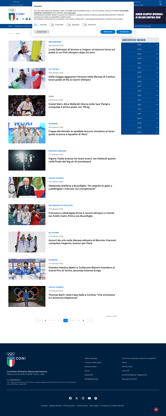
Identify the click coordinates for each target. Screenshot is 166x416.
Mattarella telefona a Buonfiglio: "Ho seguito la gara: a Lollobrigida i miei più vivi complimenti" (82, 187)
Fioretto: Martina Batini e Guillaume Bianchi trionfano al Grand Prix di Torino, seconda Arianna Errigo (80, 270)
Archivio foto (127, 367)
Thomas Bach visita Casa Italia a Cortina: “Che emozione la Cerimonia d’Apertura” (81, 296)
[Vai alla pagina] (45, 320)
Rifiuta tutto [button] (108, 32)
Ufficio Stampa (91, 358)
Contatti (44, 406)
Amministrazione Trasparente (134, 375)
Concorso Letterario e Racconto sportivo (139, 358)
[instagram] (22, 17)
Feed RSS (89, 375)
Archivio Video (91, 367)
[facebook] (16, 17)
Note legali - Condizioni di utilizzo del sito (106, 406)
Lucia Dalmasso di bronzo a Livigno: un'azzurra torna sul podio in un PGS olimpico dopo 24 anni (82, 52)
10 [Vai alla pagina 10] (52, 320)
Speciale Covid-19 (129, 379)
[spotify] (28, 17)
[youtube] (25, 17)
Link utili (125, 371)
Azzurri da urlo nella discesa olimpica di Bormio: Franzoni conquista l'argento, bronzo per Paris (81, 243)
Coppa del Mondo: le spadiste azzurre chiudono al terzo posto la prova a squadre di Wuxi (82, 132)
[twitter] (19, 19)
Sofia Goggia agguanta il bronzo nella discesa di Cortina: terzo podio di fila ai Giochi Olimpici (82, 78)
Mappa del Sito (55, 406)
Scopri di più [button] (41, 32)
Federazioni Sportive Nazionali (27, 26)
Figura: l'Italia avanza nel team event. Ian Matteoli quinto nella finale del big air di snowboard (78, 161)
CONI (10, 26)
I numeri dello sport (93, 362)
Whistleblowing (91, 379)
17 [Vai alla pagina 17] (76, 320)
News (124, 362)
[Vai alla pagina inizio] (38, 320)
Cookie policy (82, 406)
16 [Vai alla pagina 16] (73, 320)
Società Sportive (136, 2)
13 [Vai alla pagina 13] (61, 320)
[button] (131, 5)
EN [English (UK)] (160, 1)
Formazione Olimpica (16, 5)
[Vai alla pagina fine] (90, 320)
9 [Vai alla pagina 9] (49, 320)
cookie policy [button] (71, 13)
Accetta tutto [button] (124, 32)
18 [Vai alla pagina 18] (79, 320)
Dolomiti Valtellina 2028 (135, 5)
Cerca (87, 371)
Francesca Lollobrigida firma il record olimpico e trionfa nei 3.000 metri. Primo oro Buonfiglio (82, 214)
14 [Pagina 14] (65, 320)
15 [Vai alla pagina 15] (70, 320)
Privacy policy (69, 406)
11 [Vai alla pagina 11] (55, 320)
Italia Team (16, 2)
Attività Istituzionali (142, 26)
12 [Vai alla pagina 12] (58, 320)
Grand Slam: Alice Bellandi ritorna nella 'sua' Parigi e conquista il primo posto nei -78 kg (80, 105)
